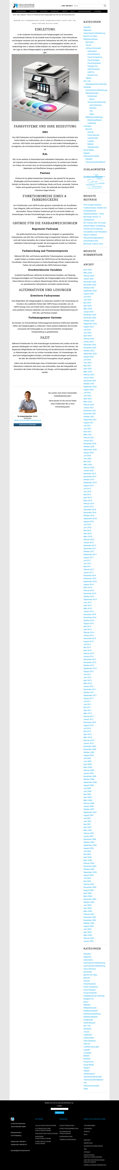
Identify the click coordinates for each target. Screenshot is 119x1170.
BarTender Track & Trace (93, 244)
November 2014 (90, 617)
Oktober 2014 (89, 620)
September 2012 (90, 668)
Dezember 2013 (90, 638)
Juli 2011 (87, 701)
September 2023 (90, 354)
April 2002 (88, 932)
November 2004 (90, 887)
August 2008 (89, 785)
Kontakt (87, 1140)
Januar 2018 (89, 542)
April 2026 (88, 270)
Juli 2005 (87, 878)
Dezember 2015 (90, 593)
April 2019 (88, 497)
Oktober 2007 (89, 809)
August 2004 (89, 890)
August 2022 (89, 390)
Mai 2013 (87, 647)
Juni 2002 (87, 929)
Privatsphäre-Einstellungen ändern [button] (93, 1156)
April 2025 (88, 306)
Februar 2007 (89, 833)
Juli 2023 (87, 360)
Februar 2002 (89, 938)
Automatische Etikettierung (94, 33)
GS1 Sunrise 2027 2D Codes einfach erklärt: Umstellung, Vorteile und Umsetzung (95, 226)
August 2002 (89, 926)
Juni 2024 (87, 333)
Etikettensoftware (91, 39)
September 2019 (90, 482)
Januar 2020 (89, 470)
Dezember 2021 (90, 411)
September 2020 (90, 450)
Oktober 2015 (89, 596)
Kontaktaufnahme (27, 425)
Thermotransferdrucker (97, 102)
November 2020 (90, 444)
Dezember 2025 (90, 282)
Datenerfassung (66, 1136)
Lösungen (33, 11)
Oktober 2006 (89, 842)
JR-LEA (88, 45)
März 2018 (88, 536)
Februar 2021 (89, 438)
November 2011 (90, 689)
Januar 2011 (89, 719)
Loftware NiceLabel (93, 48)
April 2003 (88, 908)
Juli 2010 (87, 728)
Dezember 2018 (90, 509)
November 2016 (90, 578)
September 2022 (90, 387)
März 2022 (88, 402)
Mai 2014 (87, 626)
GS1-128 (87, 81)
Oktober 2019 (89, 479)
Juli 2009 (87, 758)
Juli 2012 (87, 674)
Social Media (89, 150)
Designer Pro (93, 66)
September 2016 (90, 581)
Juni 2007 (87, 821)
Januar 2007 (89, 836)
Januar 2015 (89, 611)
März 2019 (88, 500)
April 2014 (88, 629)
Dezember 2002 (90, 917)
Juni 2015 (87, 602)
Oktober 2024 (89, 321)
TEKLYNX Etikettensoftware (46, 1133)
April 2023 (88, 369)
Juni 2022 (87, 396)
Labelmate (92, 123)
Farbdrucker (92, 96)
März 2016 (88, 587)
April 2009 (88, 764)
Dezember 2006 (90, 839)
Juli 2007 (87, 818)
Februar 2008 (89, 803)
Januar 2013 (89, 656)
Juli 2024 (87, 330)
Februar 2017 (89, 569)
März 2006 (88, 860)
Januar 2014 (89, 635)
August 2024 (89, 327)
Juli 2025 (87, 297)
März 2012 (88, 683)
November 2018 (90, 512)
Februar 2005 (89, 884)
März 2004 (88, 896)
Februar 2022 (89, 405)
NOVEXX (93, 108)
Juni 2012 (87, 677)
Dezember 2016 (90, 575)
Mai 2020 (87, 462)
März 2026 (88, 273)
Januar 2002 (89, 941)
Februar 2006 (89, 863)
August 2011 (89, 698)
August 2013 (89, 641)
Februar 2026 (89, 276)
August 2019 (89, 485)
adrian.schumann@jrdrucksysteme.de (27, 420)
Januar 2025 (89, 312)
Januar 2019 (89, 506)
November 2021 (90, 414)
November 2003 (90, 899)
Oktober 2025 (89, 288)
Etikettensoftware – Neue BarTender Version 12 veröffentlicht (94, 217)
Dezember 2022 (90, 381)
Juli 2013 (87, 644)
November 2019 (90, 476)
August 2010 (89, 725)
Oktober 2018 (89, 515)
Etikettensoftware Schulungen (43, 1142)
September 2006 (90, 845)
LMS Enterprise (94, 69)
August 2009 (89, 755)
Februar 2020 (89, 468)
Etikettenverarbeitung (94, 117)
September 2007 (90, 812)
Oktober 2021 (89, 417)
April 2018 (88, 533)
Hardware (55, 11)
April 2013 (88, 650)
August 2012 (89, 671)
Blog (72, 11)
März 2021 (88, 435)
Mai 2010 (87, 731)
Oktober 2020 (89, 447)
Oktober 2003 (89, 902)
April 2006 (88, 857)
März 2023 (88, 372)
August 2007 (89, 815)
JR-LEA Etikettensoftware (45, 1125)
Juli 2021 (87, 426)
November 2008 (90, 776)
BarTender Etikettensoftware (43, 1137)
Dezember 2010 (90, 722)
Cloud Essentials (94, 63)
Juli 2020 (87, 456)
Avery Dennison (96, 105)
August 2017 (89, 557)
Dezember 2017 (90, 545)
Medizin (91, 144)
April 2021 (88, 432)
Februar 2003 (89, 914)
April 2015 (88, 605)
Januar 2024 (89, 342)
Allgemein (88, 30)
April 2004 (88, 893)
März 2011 (88, 713)
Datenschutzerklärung (93, 1146)
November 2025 (90, 285)
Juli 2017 (87, 560)
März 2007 (88, 830)
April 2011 (88, 710)
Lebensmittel (93, 138)
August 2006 (89, 848)
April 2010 (88, 734)
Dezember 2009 (90, 746)
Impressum (88, 1143)
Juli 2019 (87, 488)
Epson (92, 99)
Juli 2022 (87, 393)
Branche (89, 129)
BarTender (90, 42)
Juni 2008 (87, 791)
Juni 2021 (87, 429)
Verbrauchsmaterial (91, 156)
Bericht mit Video (90, 36)
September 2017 (90, 554)
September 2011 (90, 695)
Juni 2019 (87, 491)
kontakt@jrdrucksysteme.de (20, 1150)
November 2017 (90, 548)
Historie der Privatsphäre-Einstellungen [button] (94, 1161)
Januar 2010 (89, 743)
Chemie (91, 132)
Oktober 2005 (89, 869)
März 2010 (88, 737)
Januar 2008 (89, 806)
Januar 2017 (89, 572)
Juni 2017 (87, 563)
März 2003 (88, 911)
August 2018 (89, 521)
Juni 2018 (87, 527)
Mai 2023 (87, 366)
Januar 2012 (89, 686)
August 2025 (89, 294)
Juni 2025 (87, 300)
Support (87, 153)
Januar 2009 (89, 773)
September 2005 (90, 872)
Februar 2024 (89, 339)
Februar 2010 (89, 740)
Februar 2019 (89, 503)
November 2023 (90, 348)
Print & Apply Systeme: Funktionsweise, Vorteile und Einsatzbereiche (95, 208)
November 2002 (90, 920)
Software (43, 11)
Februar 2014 (89, 632)
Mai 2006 (87, 854)
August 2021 (89, 423)
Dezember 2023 (90, 345)
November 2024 (90, 318)
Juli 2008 (87, 788)
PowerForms (93, 75)
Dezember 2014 (90, 614)
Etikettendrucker (92, 93)
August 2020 (89, 453)
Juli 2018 (87, 524)
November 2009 (90, 749)
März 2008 (88, 800)
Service (64, 11)
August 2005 (89, 875)
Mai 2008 (87, 794)
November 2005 (90, 866)
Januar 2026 (89, 279)
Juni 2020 (87, 459)
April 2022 (88, 399)
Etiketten (89, 159)
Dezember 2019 (90, 473)
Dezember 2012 (90, 659)
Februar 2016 (89, 590)
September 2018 (90, 518)
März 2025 (88, 309)
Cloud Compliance (95, 57)
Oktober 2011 (89, 692)
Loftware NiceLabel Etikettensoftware (43, 1129)
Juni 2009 (87, 761)
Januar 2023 (89, 378)
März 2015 (88, 608)
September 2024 (90, 324)
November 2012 (90, 662)
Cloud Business (94, 54)
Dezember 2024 (90, 315)
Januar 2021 (89, 441)
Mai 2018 (87, 530)
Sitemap (87, 1152)
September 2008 (90, 782)
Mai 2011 (87, 707)
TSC (91, 111)
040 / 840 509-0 (67, 6)
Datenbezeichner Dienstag (96, 84)
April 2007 (88, 827)
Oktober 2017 (89, 551)
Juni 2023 (87, 363)
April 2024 (88, 336)
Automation (92, 51)
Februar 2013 (89, 653)
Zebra (92, 114)
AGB (85, 1149)
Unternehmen (21, 11)
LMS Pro (91, 72)
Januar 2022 (89, 408)
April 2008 (88, 797)
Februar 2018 (89, 539)
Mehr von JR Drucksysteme (94, 1119)
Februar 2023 (89, 375)
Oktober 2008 (89, 779)
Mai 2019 (87, 494)
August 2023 (89, 357)
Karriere (97, 11)
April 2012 (88, 680)
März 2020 (88, 465)
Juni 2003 (87, 905)
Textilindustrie (93, 147)
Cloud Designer (94, 60)
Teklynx (89, 78)
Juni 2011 (87, 704)
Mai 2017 (87, 566)
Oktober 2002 (89, 923)
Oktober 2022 (89, 384)
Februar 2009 (89, 770)
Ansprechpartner (84, 11)
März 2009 (88, 767)
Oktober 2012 (89, 665)
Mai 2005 (87, 881)
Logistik (91, 141)
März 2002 (88, 935)
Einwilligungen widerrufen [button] (95, 1165)
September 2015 (90, 599)
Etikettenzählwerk (95, 120)
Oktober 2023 (89, 351)
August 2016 (89, 584)
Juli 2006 (87, 851)
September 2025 (90, 291)
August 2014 (89, 623)
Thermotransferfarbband (95, 162)
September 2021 (90, 420)
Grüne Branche (93, 135)
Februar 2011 (89, 716)
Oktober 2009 (89, 752)
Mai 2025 (87, 303)
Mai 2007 (87, 824)
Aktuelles (87, 27)
